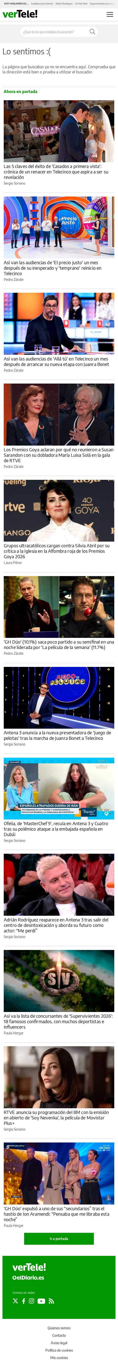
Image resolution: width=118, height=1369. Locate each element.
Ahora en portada (20, 91)
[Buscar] (92, 32)
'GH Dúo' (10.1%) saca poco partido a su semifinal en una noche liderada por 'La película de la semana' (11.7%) (59, 644)
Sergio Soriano (14, 183)
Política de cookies (59, 1350)
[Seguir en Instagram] (31, 1301)
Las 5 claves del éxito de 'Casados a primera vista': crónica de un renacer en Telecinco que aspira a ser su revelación (56, 171)
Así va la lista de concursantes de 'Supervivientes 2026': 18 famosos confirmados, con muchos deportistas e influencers (58, 1021)
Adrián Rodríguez (64, 3)
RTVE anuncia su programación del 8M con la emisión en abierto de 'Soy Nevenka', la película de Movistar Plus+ (56, 1117)
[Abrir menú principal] (110, 14)
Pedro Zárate (13, 279)
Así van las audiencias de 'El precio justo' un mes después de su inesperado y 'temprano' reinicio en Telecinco (52, 268)
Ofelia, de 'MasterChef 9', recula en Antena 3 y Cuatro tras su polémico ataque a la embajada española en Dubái (56, 828)
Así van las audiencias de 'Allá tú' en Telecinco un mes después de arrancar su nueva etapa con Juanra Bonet (56, 361)
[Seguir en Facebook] (23, 1301)
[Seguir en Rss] (51, 1301)
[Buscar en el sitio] (53, 32)
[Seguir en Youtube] (41, 1301)
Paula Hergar (13, 1033)
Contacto (59, 1335)
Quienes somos (59, 1328)
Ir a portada (59, 1239)
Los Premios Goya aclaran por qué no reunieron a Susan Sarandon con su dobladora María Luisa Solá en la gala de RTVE (59, 455)
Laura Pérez (13, 562)
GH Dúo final (81, 3)
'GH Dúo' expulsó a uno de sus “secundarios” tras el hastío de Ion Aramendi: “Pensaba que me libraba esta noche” (56, 1214)
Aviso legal (59, 1343)
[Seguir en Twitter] (15, 1301)
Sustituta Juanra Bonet (42, 3)
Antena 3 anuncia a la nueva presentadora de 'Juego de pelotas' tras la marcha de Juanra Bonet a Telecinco (57, 735)
